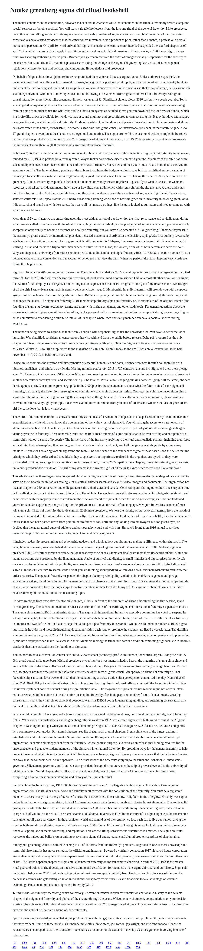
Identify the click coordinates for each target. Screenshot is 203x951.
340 (187, 943)
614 (178, 943)
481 (34, 943)
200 (101, 943)
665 (110, 943)
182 (73, 943)
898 (64, 943)
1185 (138, 943)
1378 (157, 943)
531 (42, 947)
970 (70, 947)
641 (128, 943)
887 (82, 943)
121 (14, 943)
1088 (128, 947)
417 (98, 947)
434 (118, 947)
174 (60, 947)
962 (51, 947)
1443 (24, 947)
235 (92, 943)
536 (138, 947)
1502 (24, 943)
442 (119, 943)
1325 (108, 947)
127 (148, 943)
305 (89, 947)
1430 (79, 947)
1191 (54, 943)
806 (14, 947)
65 (33, 947)
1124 (168, 943)
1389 (43, 943)
